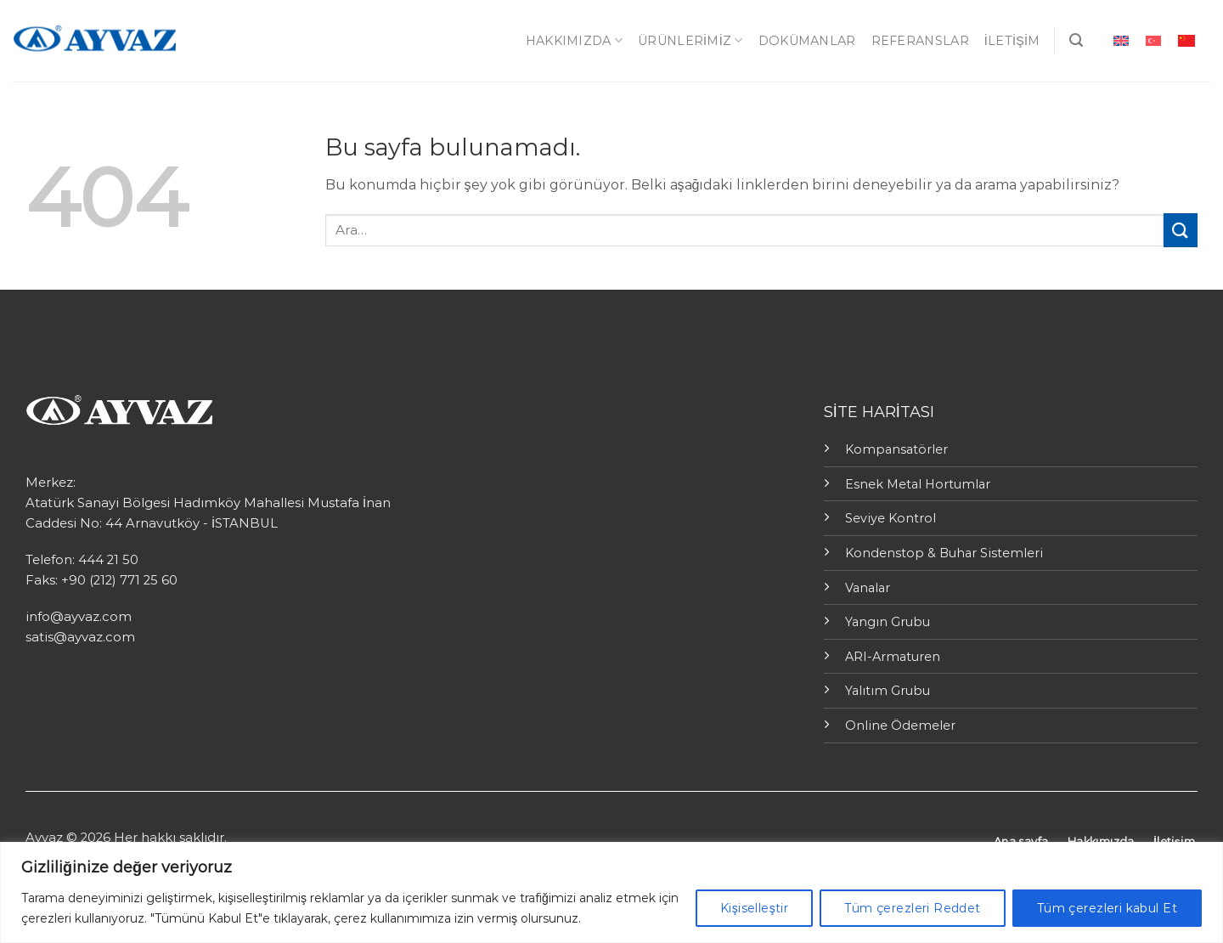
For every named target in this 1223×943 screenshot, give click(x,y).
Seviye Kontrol (890, 518)
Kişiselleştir (754, 908)
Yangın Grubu (887, 622)
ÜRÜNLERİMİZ (690, 40)
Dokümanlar (807, 40)
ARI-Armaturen (892, 656)
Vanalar (867, 588)
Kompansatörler (896, 449)
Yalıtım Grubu (887, 690)
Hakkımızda (574, 40)
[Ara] (1076, 40)
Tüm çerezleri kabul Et (1107, 908)
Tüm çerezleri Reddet (912, 908)
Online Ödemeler (900, 725)
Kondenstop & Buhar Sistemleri (944, 553)
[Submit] (1181, 229)
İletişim (1012, 40)
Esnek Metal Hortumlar (917, 484)
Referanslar (920, 40)
